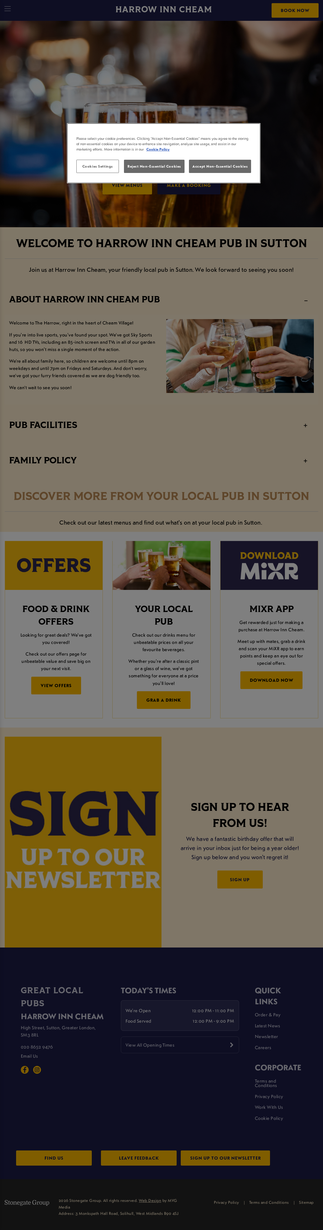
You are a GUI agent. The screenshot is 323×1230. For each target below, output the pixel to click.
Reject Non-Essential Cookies (154, 166)
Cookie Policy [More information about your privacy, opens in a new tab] (158, 149)
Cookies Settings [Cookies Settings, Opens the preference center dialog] (97, 166)
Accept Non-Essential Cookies (220, 166)
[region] (164, 153)
